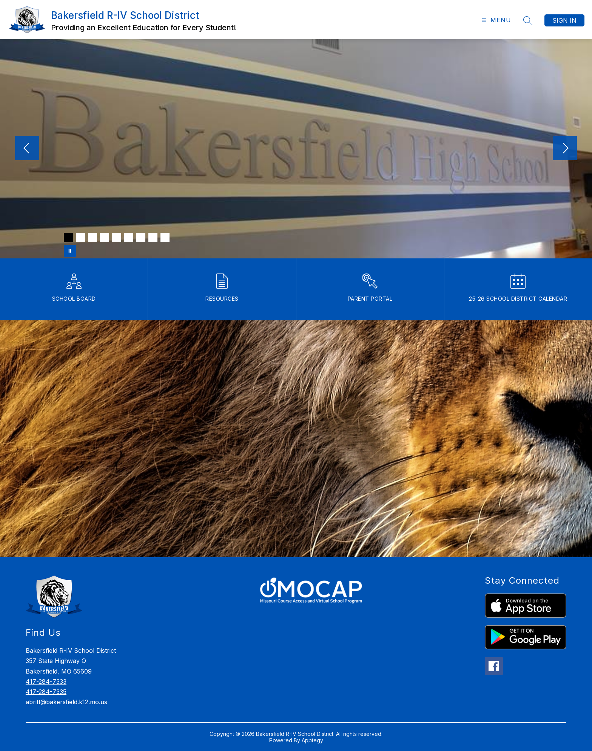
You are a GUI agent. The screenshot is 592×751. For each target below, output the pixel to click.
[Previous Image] (27, 149)
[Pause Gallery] (70, 251)
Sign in (564, 20)
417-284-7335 (46, 691)
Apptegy (312, 740)
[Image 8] (152, 237)
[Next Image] (565, 149)
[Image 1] (68, 237)
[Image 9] (165, 237)
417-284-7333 (46, 681)
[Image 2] (80, 237)
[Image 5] (116, 237)
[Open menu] (495, 20)
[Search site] (527, 20)
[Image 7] (140, 237)
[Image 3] (92, 237)
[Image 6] (128, 237)
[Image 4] (104, 237)
